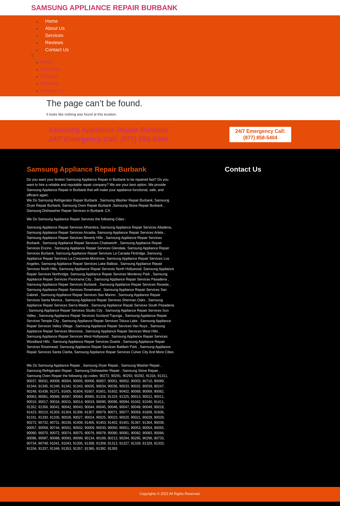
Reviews (54, 42)
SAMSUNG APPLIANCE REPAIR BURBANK (104, 8)
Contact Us (57, 49)
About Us (55, 28)
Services (54, 35)
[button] (170, 55)
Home (51, 21)
